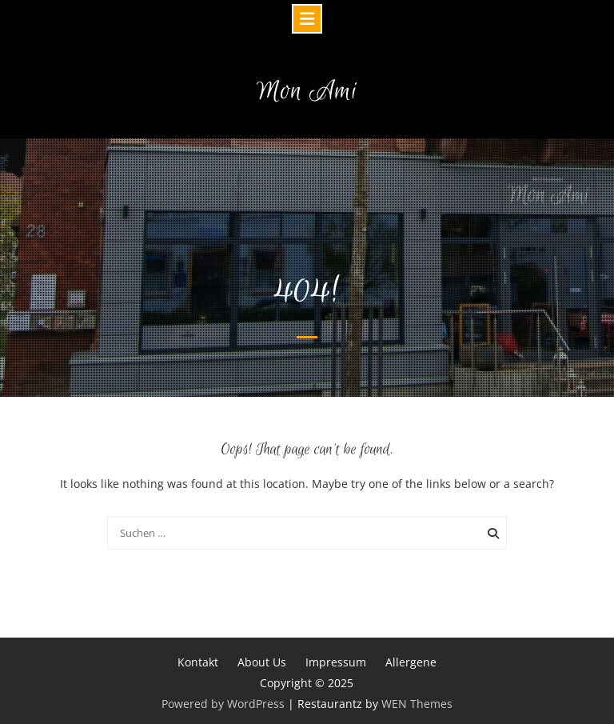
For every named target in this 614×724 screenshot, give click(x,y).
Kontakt (197, 662)
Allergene (411, 662)
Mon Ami (307, 91)
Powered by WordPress (223, 703)
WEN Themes (417, 703)
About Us (261, 662)
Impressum (335, 662)
